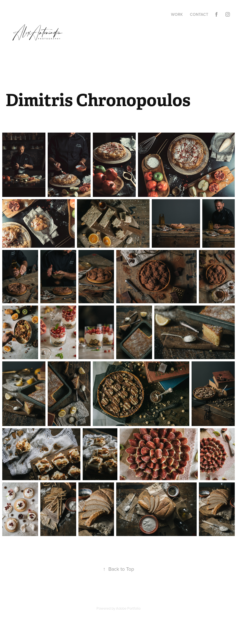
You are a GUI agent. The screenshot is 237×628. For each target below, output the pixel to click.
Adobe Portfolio (128, 608)
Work (177, 14)
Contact (199, 14)
